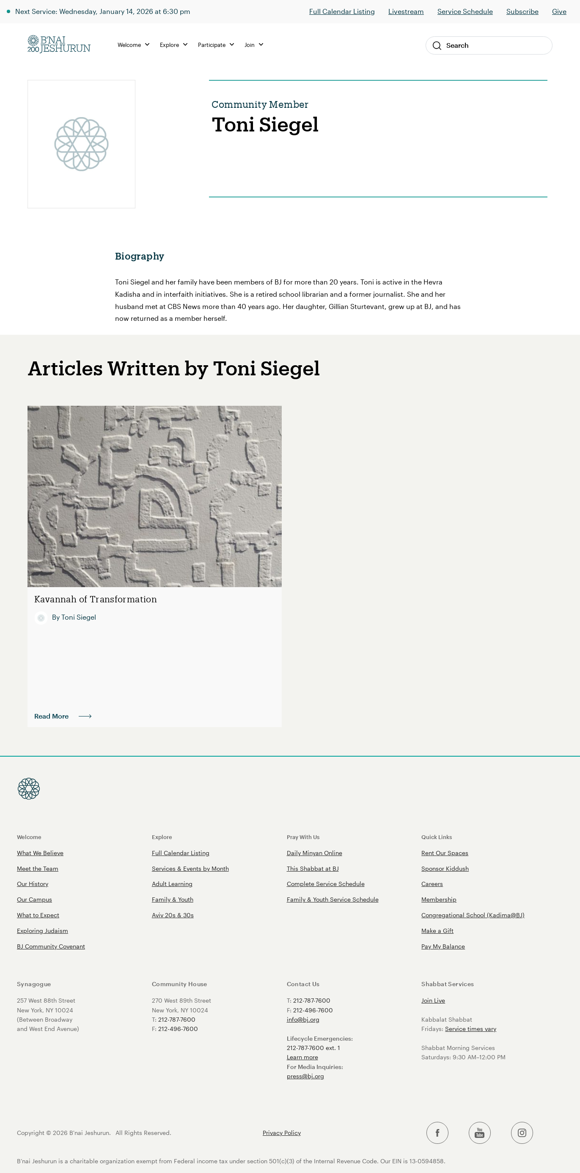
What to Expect (38, 915)
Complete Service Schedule (326, 883)
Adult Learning (172, 883)
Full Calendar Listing (342, 11)
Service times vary (470, 1028)
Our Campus (34, 899)
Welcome (133, 44)
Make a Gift (437, 930)
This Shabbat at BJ (313, 868)
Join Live (433, 1000)
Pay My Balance (443, 946)
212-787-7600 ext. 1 (313, 1047)
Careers (432, 883)
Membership (438, 899)
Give (559, 11)
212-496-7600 (178, 1028)
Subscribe (522, 11)
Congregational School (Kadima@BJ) (473, 915)
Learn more (302, 1057)
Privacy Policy (282, 1132)
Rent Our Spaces (444, 852)
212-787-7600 (176, 1019)
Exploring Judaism (42, 930)
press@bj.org (305, 1076)
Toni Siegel (78, 616)
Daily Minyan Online (314, 852)
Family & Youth (172, 899)
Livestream (406, 11)
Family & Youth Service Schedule (333, 899)
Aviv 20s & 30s (173, 915)
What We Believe (40, 852)
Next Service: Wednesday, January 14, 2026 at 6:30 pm (102, 11)
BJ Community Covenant (51, 946)
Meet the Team (37, 868)
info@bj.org (303, 1019)
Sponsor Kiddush (445, 868)
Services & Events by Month (190, 868)
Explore (173, 44)
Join (254, 44)
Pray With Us (303, 837)
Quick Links (436, 837)
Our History (32, 883)
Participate (216, 44)
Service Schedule (465, 11)
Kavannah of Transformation (92, 599)
